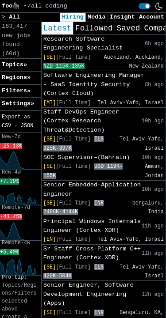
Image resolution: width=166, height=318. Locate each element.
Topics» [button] (14, 64)
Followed (93, 28)
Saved (128, 28)
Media (97, 17)
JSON (27, 126)
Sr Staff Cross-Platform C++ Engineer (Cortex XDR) (92, 253)
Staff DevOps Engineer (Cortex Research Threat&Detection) (81, 121)
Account (151, 17)
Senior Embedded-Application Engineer (92, 189)
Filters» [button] (16, 90)
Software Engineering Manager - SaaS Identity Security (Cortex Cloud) (93, 84)
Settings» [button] (18, 103)
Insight (122, 17)
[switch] (145, 6)
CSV (6, 126)
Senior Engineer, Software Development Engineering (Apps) (88, 294)
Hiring (73, 17)
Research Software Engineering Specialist (83, 43)
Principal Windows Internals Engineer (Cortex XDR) (92, 226)
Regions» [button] (16, 77)
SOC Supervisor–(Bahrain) (86, 157)
